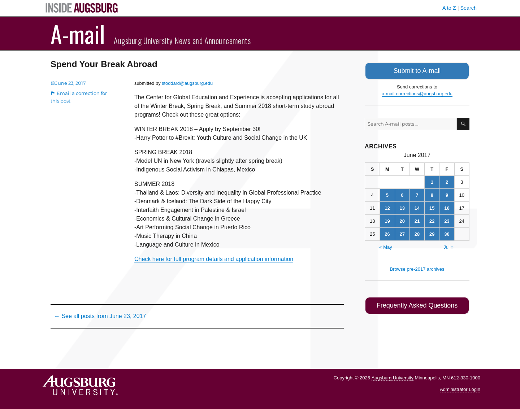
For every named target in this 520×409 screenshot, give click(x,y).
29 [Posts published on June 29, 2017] (431, 233)
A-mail (78, 34)
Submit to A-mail (417, 70)
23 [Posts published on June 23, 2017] (446, 220)
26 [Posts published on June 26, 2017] (387, 233)
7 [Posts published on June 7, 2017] (417, 194)
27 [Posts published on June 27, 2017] (401, 233)
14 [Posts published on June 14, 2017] (417, 207)
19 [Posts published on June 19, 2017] (387, 220)
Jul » (448, 246)
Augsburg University (392, 377)
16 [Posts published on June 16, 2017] (446, 207)
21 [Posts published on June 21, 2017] (417, 220)
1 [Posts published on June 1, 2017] (432, 181)
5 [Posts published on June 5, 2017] (387, 194)
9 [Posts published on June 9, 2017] (447, 194)
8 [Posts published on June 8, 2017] (432, 194)
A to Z (449, 8)
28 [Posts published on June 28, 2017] (417, 233)
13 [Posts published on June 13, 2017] (401, 207)
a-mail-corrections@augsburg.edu (417, 92)
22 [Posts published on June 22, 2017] (431, 220)
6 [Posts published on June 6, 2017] (402, 194)
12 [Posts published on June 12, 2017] (387, 207)
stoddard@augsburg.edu (187, 83)
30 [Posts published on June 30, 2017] (446, 233)
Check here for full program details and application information (213, 259)
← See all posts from (100, 316)
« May (385, 246)
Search (468, 8)
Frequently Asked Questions (417, 304)
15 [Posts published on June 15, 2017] (431, 207)
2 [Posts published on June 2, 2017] (447, 181)
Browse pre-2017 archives (417, 268)
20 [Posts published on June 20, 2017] (401, 220)
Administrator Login (460, 389)
